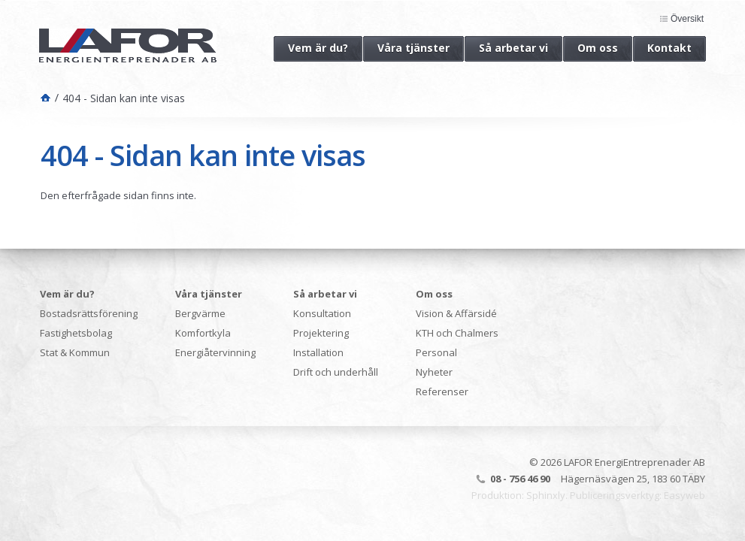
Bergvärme (200, 313)
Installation (318, 352)
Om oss (590, 48)
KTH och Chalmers (457, 333)
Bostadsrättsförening (89, 313)
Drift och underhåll (335, 372)
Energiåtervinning (215, 352)
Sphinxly (545, 495)
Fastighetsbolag (76, 333)
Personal (436, 352)
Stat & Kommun (75, 352)
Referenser (442, 391)
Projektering (321, 333)
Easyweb (684, 495)
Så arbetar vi (506, 48)
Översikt (687, 19)
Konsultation (322, 313)
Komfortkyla (203, 333)
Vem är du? (311, 48)
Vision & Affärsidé (456, 313)
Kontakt (662, 48)
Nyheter (434, 372)
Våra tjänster (406, 48)
